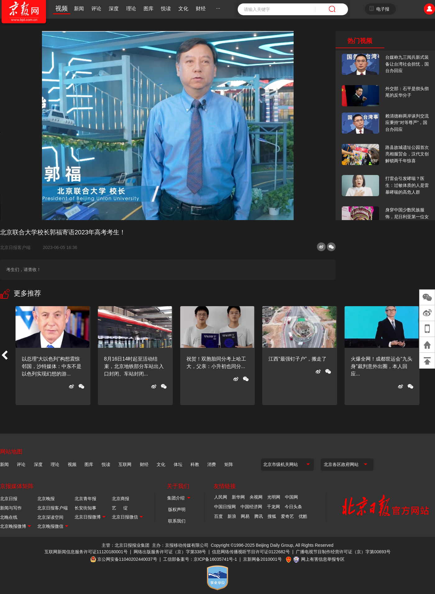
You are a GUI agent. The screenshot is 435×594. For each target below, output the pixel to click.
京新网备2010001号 (262, 559)
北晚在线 (8, 517)
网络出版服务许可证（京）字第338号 (170, 551)
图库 (148, 8)
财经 (201, 8)
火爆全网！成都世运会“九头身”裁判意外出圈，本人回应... (381, 366)
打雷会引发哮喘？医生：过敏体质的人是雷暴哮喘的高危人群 (407, 185)
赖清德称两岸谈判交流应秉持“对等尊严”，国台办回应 (407, 122)
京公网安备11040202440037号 (127, 559)
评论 (96, 8)
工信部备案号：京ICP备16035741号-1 (200, 559)
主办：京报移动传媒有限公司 (180, 545)
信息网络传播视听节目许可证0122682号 (251, 551)
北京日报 (8, 498)
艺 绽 (120, 507)
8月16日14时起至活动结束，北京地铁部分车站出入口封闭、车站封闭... (134, 366)
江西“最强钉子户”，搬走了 (297, 358)
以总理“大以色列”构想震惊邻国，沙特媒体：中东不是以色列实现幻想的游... (51, 366)
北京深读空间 (50, 517)
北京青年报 (85, 498)
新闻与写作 (11, 507)
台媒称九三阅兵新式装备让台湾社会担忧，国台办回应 (407, 64)
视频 (61, 8)
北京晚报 (46, 498)
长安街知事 (85, 507)
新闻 (79, 8)
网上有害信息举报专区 (323, 559)
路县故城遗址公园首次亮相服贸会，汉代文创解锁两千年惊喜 (407, 154)
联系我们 (176, 520)
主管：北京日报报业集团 (125, 545)
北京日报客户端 (15, 247)
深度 (114, 8)
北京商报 (120, 498)
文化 (183, 8)
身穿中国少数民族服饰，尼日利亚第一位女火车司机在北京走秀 (407, 216)
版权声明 (176, 509)
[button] (4, 355)
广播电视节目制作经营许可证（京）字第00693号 (343, 551)
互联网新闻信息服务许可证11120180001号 (86, 551)
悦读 (166, 8)
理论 (131, 8)
